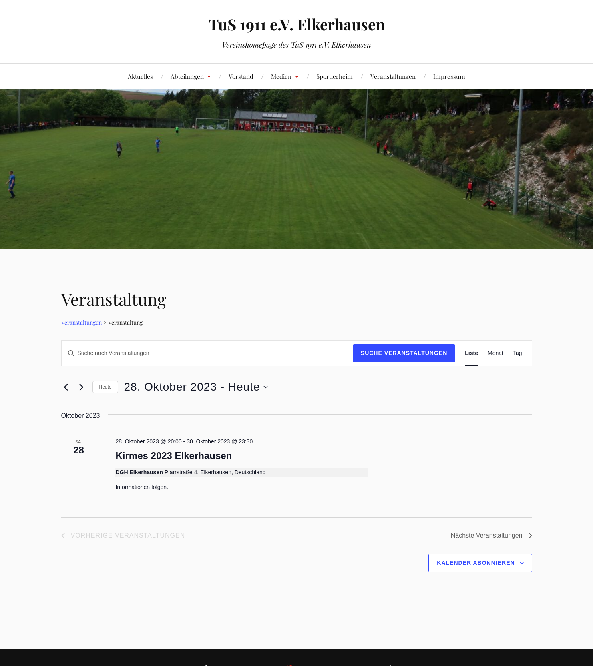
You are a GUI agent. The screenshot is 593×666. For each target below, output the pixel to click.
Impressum (449, 76)
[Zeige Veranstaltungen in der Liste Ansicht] (471, 353)
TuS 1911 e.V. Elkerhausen (297, 24)
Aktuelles (140, 76)
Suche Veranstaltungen (404, 353)
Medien (281, 76)
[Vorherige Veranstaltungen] (66, 387)
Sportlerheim (334, 76)
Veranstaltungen (393, 76)
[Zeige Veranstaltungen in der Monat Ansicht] (495, 353)
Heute (105, 387)
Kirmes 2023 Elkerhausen (173, 455)
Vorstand (241, 76)
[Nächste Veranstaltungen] (81, 387)
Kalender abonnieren (476, 563)
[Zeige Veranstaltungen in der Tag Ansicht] (517, 353)
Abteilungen (187, 76)
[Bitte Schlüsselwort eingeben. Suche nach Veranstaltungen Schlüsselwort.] (207, 353)
